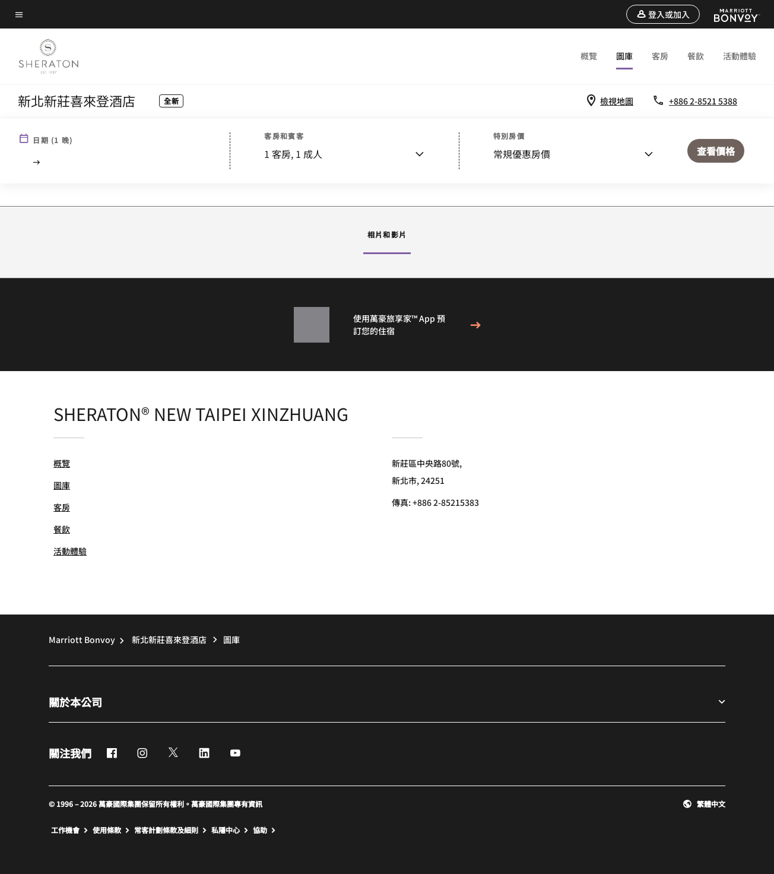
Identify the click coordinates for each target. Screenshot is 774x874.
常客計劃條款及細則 (171, 830)
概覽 (588, 56)
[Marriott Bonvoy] (730, 14)
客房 (660, 56)
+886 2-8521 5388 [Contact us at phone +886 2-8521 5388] (703, 101)
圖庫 (624, 56)
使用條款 (112, 830)
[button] (663, 14)
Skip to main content (14, 7)
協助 (265, 830)
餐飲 (695, 56)
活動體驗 (739, 56)
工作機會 (70, 830)
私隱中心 (230, 830)
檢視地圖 (616, 101)
